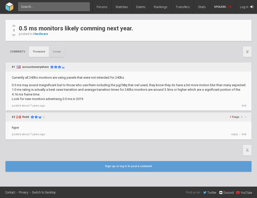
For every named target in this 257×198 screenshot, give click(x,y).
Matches (122, 7)
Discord (226, 193)
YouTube (244, 192)
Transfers (183, 7)
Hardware (40, 34)
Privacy (23, 192)
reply (234, 134)
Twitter (209, 192)
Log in (246, 7)
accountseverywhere (35, 67)
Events (141, 7)
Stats (202, 7)
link (244, 105)
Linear (57, 51)
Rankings (160, 7)
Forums (102, 7)
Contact (10, 192)
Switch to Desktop (44, 192)
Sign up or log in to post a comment (128, 166)
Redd (25, 117)
